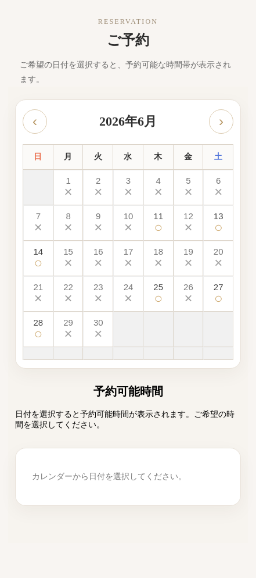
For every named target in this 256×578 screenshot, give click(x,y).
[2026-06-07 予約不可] (38, 223)
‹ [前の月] (35, 121)
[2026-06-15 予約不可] (68, 258)
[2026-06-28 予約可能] (38, 329)
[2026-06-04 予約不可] (158, 187)
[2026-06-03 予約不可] (128, 187)
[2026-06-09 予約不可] (98, 223)
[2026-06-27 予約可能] (218, 294)
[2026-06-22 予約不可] (68, 294)
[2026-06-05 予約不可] (189, 187)
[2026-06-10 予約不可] (128, 223)
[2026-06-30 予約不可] (98, 329)
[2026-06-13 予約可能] (218, 223)
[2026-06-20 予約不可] (218, 258)
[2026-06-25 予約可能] (158, 294)
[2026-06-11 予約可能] (158, 223)
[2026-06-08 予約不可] (68, 223)
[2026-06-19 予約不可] (189, 258)
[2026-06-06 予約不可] (218, 187)
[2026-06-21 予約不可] (38, 294)
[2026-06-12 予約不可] (189, 223)
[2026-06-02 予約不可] (98, 187)
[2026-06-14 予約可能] (38, 258)
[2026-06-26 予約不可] (189, 294)
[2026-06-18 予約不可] (158, 258)
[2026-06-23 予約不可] (98, 294)
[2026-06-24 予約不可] (128, 294)
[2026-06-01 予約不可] (68, 187)
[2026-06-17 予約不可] (128, 258)
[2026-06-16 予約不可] (98, 258)
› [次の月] (221, 121)
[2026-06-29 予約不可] (68, 329)
